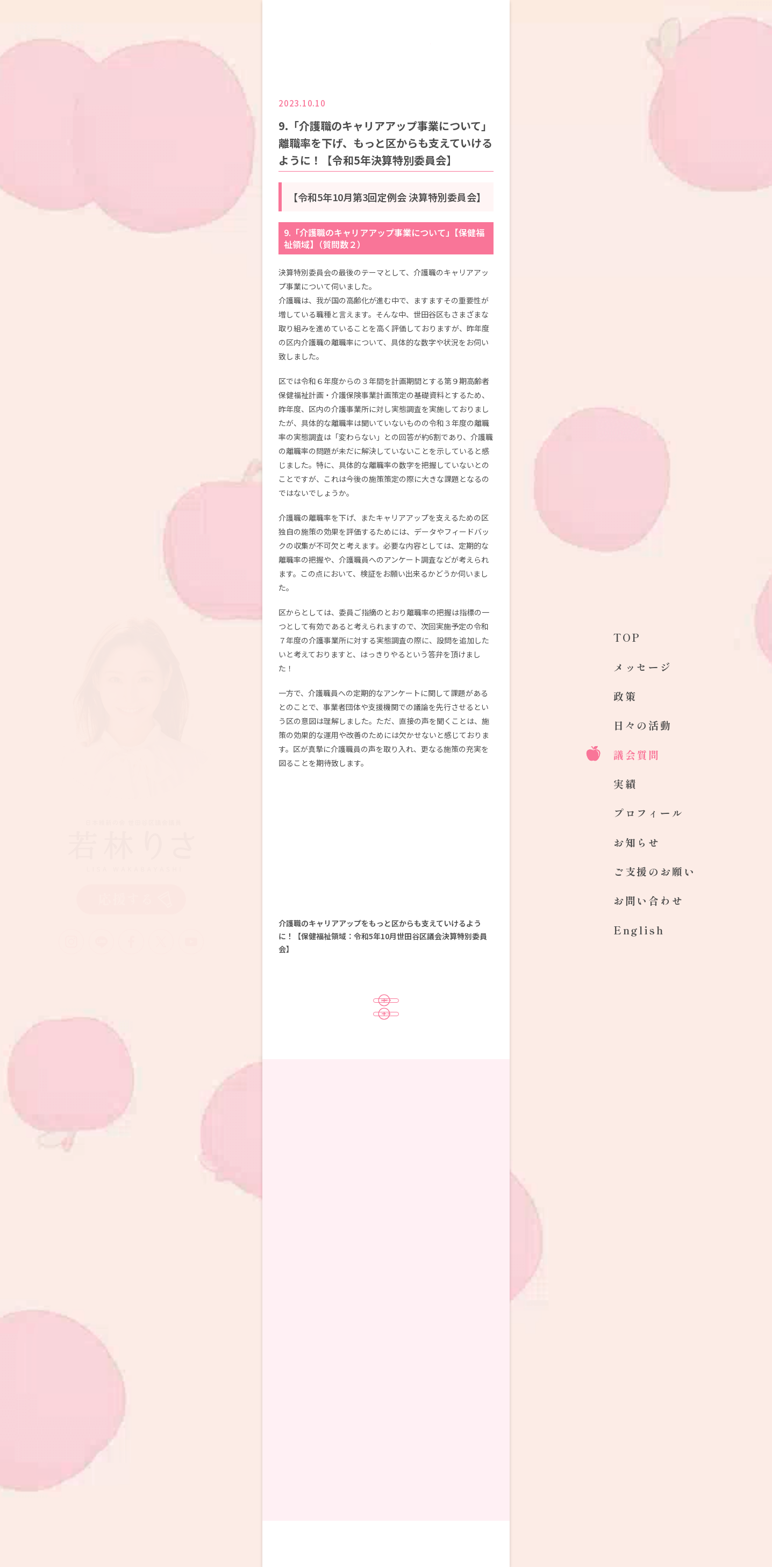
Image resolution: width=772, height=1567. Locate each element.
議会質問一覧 (386, 1012)
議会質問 (636, 754)
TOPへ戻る (386, 1049)
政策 (625, 696)
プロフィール (648, 812)
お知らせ (636, 842)
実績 (625, 783)
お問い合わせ (648, 900)
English (638, 930)
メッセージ (642, 667)
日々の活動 (642, 725)
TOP (627, 637)
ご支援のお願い (654, 871)
